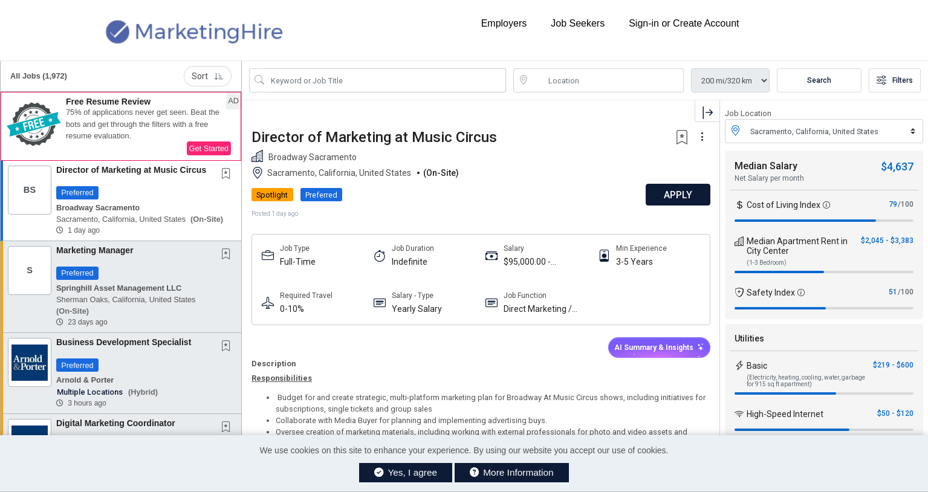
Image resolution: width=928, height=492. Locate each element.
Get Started (209, 148)
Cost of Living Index (783, 205)
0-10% (292, 309)
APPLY (677, 195)
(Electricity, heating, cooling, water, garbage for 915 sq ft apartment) (806, 380)
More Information (512, 472)
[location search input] (607, 80)
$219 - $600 (893, 365)
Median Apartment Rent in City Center (797, 246)
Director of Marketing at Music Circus (131, 170)
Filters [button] (895, 80)
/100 (905, 204)
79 (893, 204)
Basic (757, 366)
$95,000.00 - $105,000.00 (527, 262)
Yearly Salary (417, 309)
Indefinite (409, 262)
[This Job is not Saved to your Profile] (228, 175)
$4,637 (897, 166)
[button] (121, 126)
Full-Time (298, 262)
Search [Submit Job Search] (819, 80)
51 (893, 292)
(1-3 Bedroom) (767, 262)
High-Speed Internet (785, 414)
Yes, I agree (405, 472)
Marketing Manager (95, 250)
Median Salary (766, 166)
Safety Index (771, 292)
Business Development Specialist (123, 342)
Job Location (748, 113)
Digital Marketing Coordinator (115, 423)
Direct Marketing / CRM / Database (538, 309)
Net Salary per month (769, 178)
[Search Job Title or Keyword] (386, 80)
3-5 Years (633, 262)
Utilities (749, 338)
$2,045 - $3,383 (887, 240)
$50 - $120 (895, 413)
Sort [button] (208, 76)
